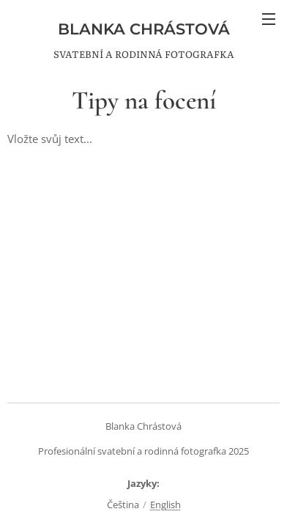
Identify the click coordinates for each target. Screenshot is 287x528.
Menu (268, 19)
